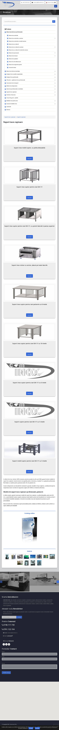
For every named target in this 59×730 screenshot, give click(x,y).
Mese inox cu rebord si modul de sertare (17, 50)
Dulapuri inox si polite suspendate (30, 74)
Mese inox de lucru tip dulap (30, 71)
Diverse (7, 110)
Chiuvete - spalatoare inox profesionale (30, 80)
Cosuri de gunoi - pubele (11, 98)
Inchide (37, 728)
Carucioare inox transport (30, 83)
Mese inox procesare (31, 53)
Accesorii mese (11, 67)
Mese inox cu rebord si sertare (31, 47)
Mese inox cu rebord (13, 44)
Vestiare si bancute (30, 95)
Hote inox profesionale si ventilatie (30, 89)
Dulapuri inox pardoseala (30, 77)
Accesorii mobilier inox (30, 104)
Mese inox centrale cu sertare (31, 38)
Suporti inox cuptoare (30, 92)
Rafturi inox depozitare (30, 86)
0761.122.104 (9, 629)
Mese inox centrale (12, 35)
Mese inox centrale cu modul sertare (16, 41)
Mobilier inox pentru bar (30, 101)
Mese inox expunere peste (14, 64)
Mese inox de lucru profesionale (13, 32)
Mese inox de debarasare (14, 61)
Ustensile (8, 107)
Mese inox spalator (12, 58)
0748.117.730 (9, 625)
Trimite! (19, 617)
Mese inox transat (31, 55)
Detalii (29, 158)
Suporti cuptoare (21, 117)
